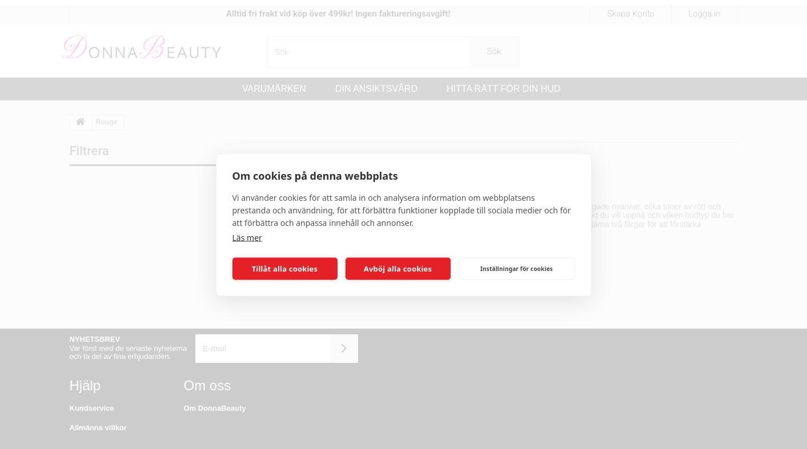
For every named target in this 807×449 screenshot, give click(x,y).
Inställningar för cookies (516, 269)
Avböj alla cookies (398, 269)
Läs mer (247, 237)
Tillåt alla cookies (285, 269)
